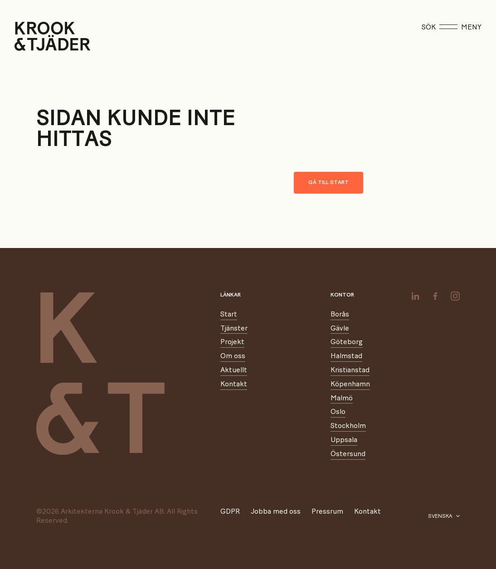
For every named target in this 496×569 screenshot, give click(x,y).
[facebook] (435, 296)
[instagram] (455, 296)
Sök (429, 27)
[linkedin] (415, 296)
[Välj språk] (444, 516)
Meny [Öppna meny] (460, 27)
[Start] (26, 36)
